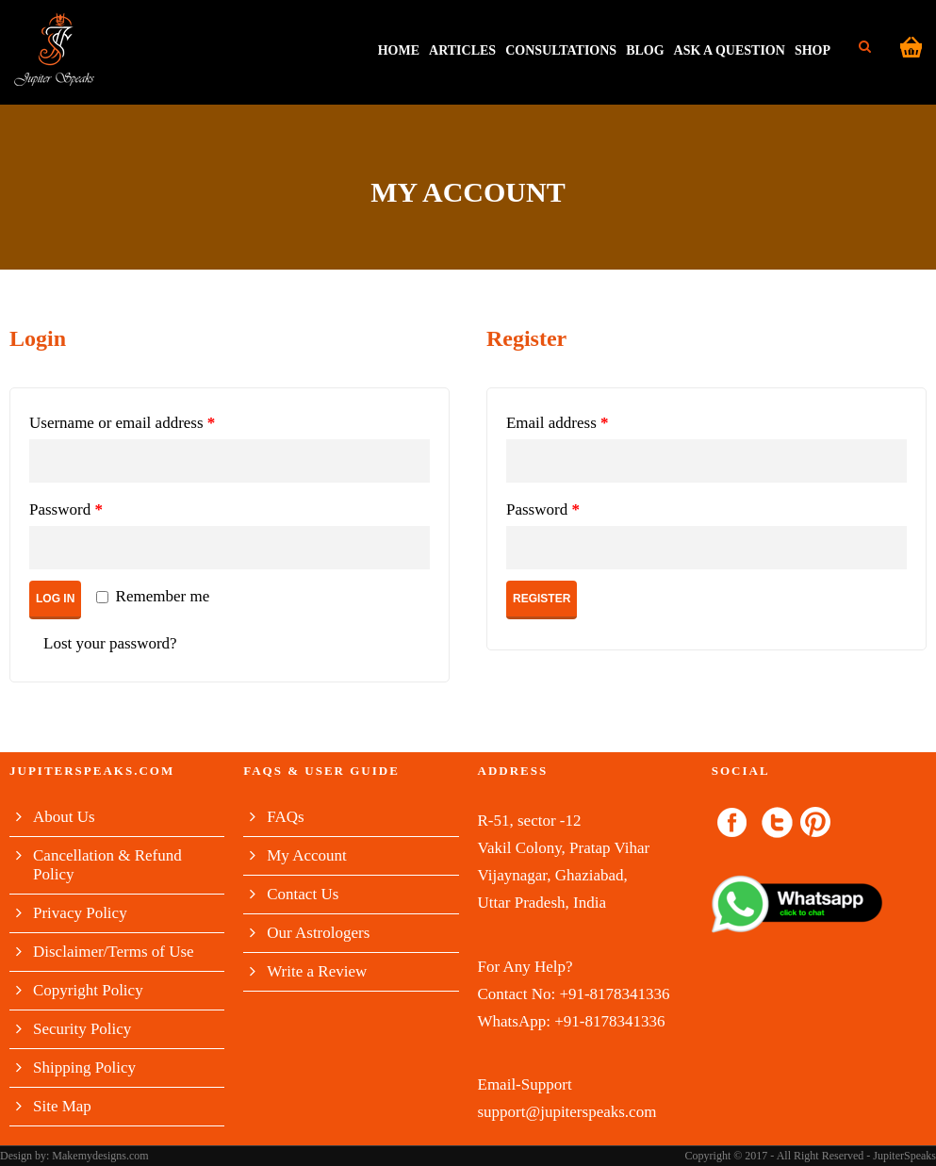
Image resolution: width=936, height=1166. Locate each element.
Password (66, 509)
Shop (812, 50)
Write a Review (317, 971)
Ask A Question (729, 50)
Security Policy (82, 1029)
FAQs (285, 817)
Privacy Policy (80, 913)
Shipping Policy (84, 1067)
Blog (645, 50)
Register (541, 598)
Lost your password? (110, 643)
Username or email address (122, 423)
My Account (307, 855)
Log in (55, 598)
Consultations (560, 50)
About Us (64, 817)
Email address (557, 423)
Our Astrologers (318, 933)
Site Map (62, 1106)
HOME (398, 50)
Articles (462, 50)
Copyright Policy (88, 990)
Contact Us (302, 894)
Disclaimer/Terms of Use (113, 952)
